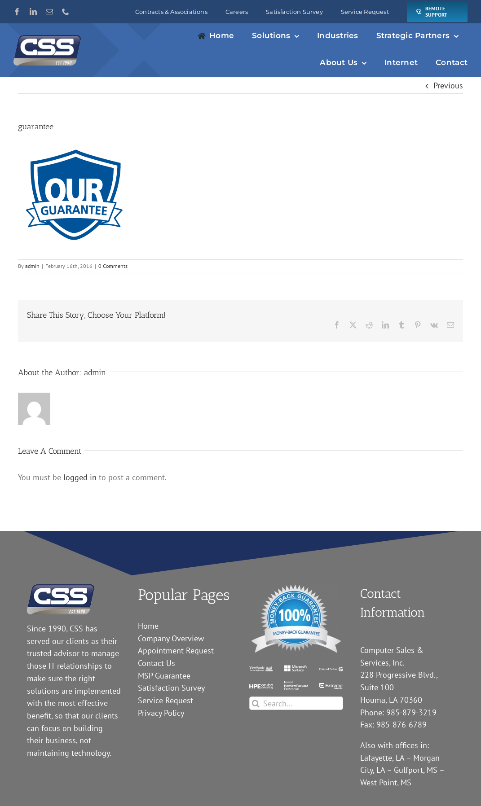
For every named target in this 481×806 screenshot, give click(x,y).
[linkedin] (33, 11)
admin (32, 266)
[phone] (65, 11)
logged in (80, 477)
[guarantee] (296, 588)
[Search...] (296, 703)
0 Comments (113, 266)
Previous (448, 85)
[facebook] (17, 11)
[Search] (256, 703)
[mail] (49, 11)
